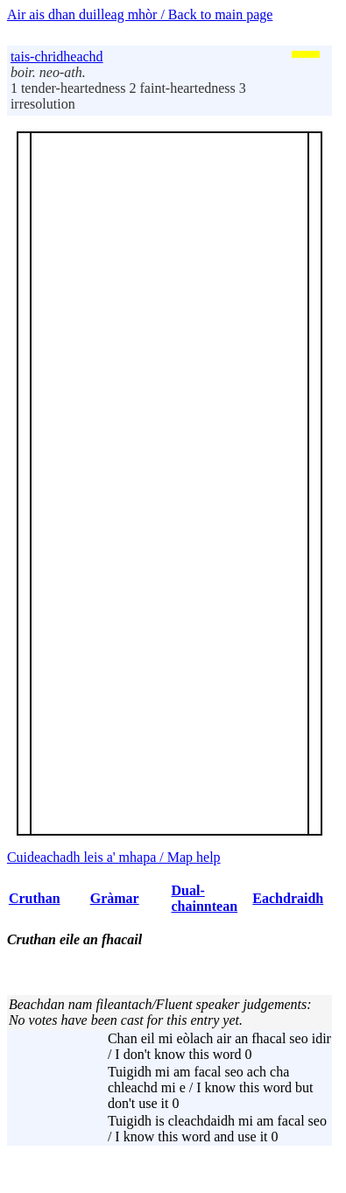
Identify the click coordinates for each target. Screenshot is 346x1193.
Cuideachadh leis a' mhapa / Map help (114, 857)
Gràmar (114, 898)
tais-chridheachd (57, 56)
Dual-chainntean (205, 898)
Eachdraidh (287, 898)
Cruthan (34, 898)
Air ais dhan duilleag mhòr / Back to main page (139, 14)
